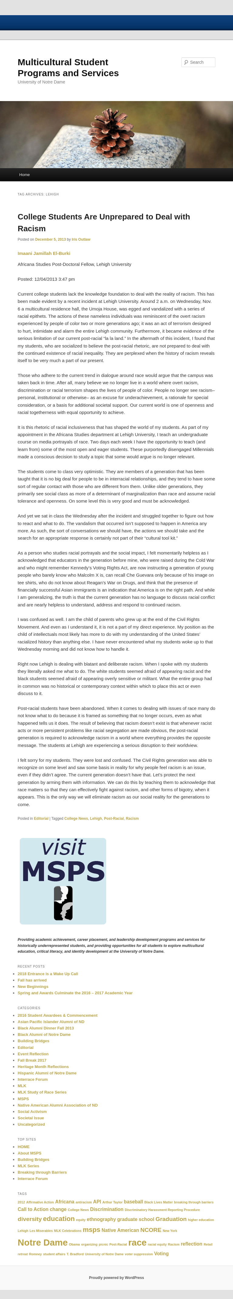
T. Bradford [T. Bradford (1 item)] (75, 1254)
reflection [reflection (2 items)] (191, 1243)
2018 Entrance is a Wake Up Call (48, 974)
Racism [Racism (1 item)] (174, 1244)
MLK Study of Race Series (42, 1092)
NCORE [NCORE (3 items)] (150, 1230)
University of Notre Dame (47, 22)
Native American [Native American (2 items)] (120, 1230)
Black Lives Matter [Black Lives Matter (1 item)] (158, 1202)
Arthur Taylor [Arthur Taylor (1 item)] (112, 1202)
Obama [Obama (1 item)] (74, 1244)
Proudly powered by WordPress (116, 1278)
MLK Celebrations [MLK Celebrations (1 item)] (68, 1231)
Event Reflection (33, 1054)
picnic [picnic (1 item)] (103, 1244)
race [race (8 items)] (137, 1242)
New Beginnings (33, 986)
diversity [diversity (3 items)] (30, 1219)
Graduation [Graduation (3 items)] (171, 1219)
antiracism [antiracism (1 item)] (84, 1202)
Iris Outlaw (81, 239)
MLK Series (28, 1166)
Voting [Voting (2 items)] (161, 1253)
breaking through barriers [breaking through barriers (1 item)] (194, 1202)
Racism (132, 818)
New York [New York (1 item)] (170, 1231)
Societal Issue (31, 1118)
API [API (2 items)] (97, 1201)
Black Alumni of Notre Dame (44, 1034)
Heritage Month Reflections (43, 1066)
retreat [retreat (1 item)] (23, 1254)
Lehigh (96, 818)
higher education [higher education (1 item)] (201, 1220)
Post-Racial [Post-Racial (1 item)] (118, 1244)
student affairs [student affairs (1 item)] (54, 1254)
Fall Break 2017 (32, 1060)
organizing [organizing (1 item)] (89, 1244)
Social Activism (32, 1111)
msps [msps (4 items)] (91, 1229)
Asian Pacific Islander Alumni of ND (51, 1021)
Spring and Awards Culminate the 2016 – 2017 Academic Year (75, 993)
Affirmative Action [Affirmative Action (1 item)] (40, 1202)
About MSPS (29, 1153)
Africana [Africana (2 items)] (64, 1201)
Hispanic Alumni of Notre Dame (47, 1073)
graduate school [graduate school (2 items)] (135, 1219)
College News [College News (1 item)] (78, 1210)
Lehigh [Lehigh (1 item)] (23, 1231)
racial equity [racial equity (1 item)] (157, 1244)
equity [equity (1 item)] (81, 1220)
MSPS (23, 1099)
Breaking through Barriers (42, 1172)
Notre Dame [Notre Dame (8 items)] (43, 1242)
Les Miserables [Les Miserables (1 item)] (40, 1231)
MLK (22, 1086)
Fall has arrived (32, 980)
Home (24, 174)
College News (76, 818)
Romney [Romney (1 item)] (35, 1254)
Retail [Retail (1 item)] (208, 1244)
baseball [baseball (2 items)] (133, 1201)
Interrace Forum (33, 1079)
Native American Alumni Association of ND (58, 1105)
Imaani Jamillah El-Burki (44, 253)
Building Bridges (33, 1041)
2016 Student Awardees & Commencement (57, 1015)
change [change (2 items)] (58, 1209)
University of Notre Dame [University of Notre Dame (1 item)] (104, 1254)
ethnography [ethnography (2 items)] (101, 1219)
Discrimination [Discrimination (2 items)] (106, 1209)
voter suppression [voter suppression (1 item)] (139, 1254)
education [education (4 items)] (59, 1219)
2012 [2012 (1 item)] (21, 1202)
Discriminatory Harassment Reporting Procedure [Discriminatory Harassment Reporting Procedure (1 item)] (162, 1210)
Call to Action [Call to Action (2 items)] (33, 1209)
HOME (23, 1147)
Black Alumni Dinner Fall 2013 (46, 1028)
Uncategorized (31, 1124)
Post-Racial (114, 818)
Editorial (41, 818)
